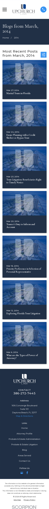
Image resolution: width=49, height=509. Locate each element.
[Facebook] (27, 472)
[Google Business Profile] (21, 472)
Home (24, 428)
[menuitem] (17, 499)
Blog (24, 450)
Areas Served (24, 455)
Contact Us (24, 461)
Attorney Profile (24, 433)
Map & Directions (24, 416)
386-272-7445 (24, 393)
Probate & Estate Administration (24, 439)
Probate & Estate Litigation (24, 444)
